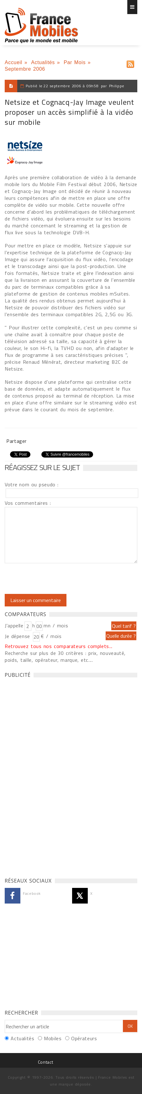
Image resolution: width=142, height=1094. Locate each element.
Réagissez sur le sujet (42, 467)
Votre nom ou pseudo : (32, 484)
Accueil (13, 62)
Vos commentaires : (28, 502)
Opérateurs (84, 1038)
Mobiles (52, 1038)
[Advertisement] (52, 776)
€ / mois (51, 636)
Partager (16, 441)
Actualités (43, 62)
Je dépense (18, 636)
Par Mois (75, 62)
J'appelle (14, 625)
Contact (45, 1062)
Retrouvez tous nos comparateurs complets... (59, 646)
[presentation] (57, 578)
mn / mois (56, 625)
